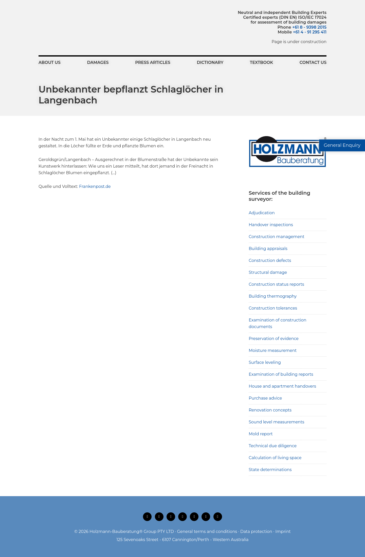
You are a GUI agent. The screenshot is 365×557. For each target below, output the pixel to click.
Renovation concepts (270, 410)
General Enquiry (342, 145)
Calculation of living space (275, 457)
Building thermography (273, 296)
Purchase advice (265, 398)
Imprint (283, 531)
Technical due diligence (273, 445)
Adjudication (262, 212)
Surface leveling (265, 362)
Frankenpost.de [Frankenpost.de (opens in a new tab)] (95, 186)
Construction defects (270, 260)
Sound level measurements (276, 422)
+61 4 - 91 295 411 (309, 32)
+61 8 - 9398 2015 (309, 27)
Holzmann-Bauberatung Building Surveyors (67, 21)
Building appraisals (268, 248)
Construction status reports (276, 284)
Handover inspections (271, 224)
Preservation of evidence (274, 338)
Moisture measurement (273, 350)
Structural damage (268, 272)
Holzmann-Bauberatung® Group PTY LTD (131, 531)
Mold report (261, 434)
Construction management (276, 236)
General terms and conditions (207, 531)
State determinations (270, 469)
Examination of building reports (281, 374)
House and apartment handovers (282, 386)
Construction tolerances (273, 308)
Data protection (256, 531)
